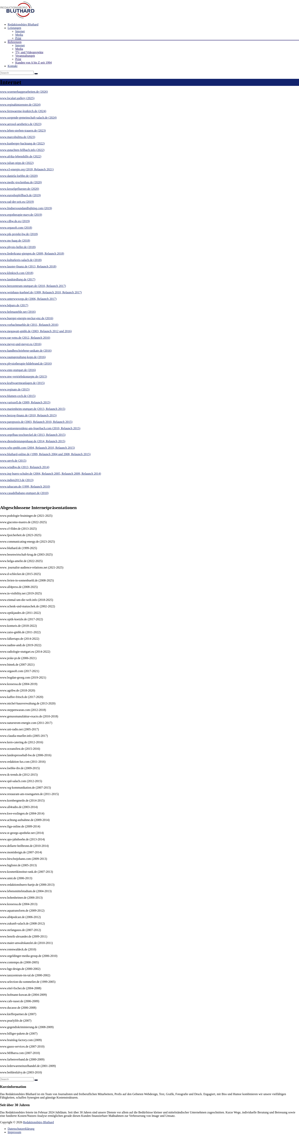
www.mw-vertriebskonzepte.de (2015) (23, 376)
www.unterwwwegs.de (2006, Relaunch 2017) (28, 298)
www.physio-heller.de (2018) (18, 247)
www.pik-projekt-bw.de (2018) (19, 234)
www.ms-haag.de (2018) (15, 240)
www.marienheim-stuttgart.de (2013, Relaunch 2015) (32, 408)
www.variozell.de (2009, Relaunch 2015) (25, 402)
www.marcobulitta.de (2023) (17, 137)
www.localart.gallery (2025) (17, 98)
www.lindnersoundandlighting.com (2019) (26, 208)
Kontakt (13, 66)
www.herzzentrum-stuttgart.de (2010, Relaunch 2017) (33, 285)
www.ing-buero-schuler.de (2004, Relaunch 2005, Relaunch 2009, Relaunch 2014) (50, 473)
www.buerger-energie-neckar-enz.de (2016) (26, 318)
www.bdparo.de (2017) (14, 305)
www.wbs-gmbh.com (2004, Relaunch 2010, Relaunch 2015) (37, 447)
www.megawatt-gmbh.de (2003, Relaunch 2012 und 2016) (36, 331)
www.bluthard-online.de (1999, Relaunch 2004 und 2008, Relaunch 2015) (45, 454)
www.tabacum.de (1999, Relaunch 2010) (25, 486)
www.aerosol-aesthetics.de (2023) (20, 124)
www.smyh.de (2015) (13, 460)
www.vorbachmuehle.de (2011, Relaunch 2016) (29, 324)
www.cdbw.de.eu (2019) (15, 221)
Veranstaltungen (25, 55)
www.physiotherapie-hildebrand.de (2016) (26, 363)
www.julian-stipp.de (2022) (17, 162)
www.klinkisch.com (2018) (16, 273)
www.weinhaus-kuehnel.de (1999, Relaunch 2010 (30, 292)
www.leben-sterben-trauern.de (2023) (23, 130)
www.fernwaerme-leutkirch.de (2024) (23, 111)
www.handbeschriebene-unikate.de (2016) (25, 350)
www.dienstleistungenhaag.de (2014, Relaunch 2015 (32, 441)
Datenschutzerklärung (21, 1128)
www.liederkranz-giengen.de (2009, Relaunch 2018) (32, 253)
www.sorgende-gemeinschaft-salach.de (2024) (28, 117)
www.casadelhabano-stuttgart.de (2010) (24, 493)
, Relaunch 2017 (71, 292)
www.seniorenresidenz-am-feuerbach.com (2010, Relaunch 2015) (40, 428)
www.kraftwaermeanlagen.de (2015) (22, 383)
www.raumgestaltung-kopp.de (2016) (23, 357)
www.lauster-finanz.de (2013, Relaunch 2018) (28, 266)
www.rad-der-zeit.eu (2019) (17, 201)
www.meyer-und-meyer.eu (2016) (20, 344)
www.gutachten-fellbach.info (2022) (22, 150)
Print (18, 38)
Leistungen (14, 28)
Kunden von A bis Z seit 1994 (33, 62)
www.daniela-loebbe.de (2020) (19, 175)
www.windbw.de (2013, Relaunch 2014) (24, 467)
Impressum (14, 1132)
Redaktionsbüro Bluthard (23, 24)
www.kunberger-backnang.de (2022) (22, 143)
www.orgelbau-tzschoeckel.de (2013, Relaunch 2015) (32, 434)
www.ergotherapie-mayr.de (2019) (21, 214)
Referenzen (15, 42)
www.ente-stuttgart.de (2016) (18, 370)
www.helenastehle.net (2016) (18, 311)
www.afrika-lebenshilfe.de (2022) (20, 156)
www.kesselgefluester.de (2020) (19, 188)
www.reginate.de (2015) (15, 389)
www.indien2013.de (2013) (16, 480)
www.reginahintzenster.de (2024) (20, 104)
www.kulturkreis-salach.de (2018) (21, 260)
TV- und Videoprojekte (29, 52)
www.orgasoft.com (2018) (16, 227)
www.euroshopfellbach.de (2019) (20, 195)
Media (19, 34)
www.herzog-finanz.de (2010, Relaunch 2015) (28, 415)
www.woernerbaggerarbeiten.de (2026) (24, 91)
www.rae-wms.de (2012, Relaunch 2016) (25, 337)
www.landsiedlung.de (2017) (17, 279)
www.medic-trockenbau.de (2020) (21, 182)
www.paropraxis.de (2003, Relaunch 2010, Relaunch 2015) (36, 421)
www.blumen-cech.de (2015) (17, 396)
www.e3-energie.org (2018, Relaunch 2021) (27, 169)
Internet (20, 31)
